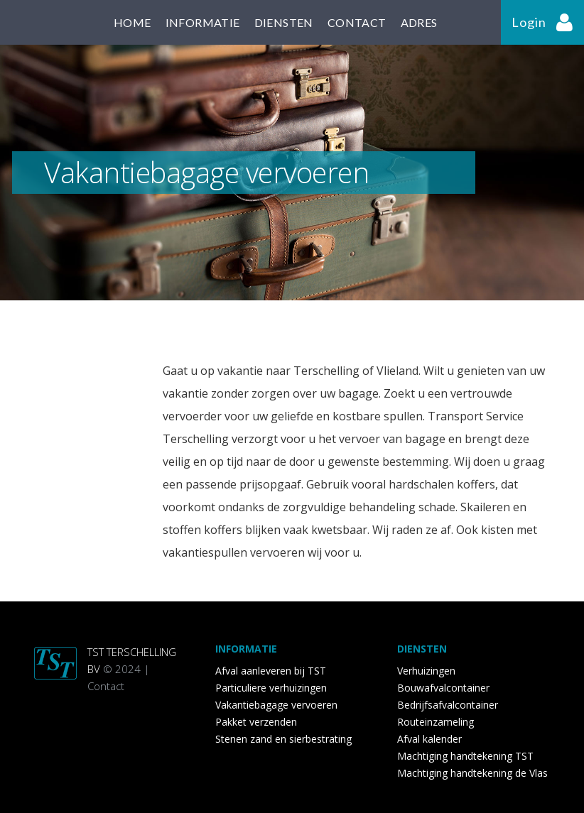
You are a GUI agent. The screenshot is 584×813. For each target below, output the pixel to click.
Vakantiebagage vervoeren (276, 704)
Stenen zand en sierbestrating (283, 739)
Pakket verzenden (256, 722)
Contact (105, 686)
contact (357, 22)
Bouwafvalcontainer (443, 687)
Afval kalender (429, 739)
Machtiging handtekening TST (465, 756)
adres (419, 22)
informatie (203, 22)
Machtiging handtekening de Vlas (472, 773)
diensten (283, 22)
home (132, 22)
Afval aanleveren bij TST (270, 670)
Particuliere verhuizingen (271, 687)
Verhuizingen (426, 670)
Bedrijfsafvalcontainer (447, 704)
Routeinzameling (435, 722)
